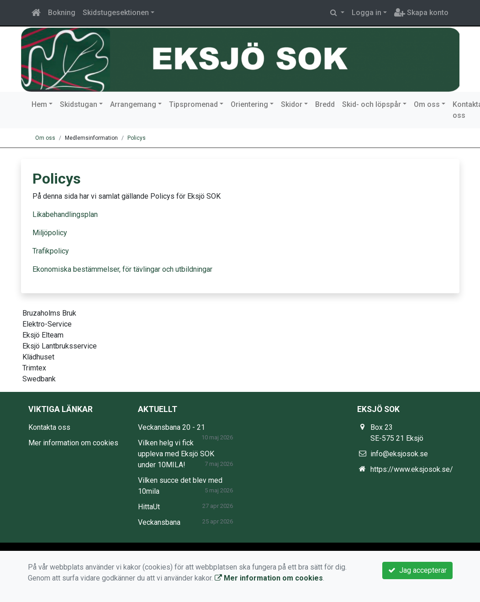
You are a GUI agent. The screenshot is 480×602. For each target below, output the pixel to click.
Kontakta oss (49, 427)
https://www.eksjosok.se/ (411, 469)
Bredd (325, 104)
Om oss (427, 104)
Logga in (366, 12)
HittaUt (149, 506)
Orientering (249, 104)
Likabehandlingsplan (65, 214)
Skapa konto (421, 12)
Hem (39, 104)
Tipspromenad (193, 104)
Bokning (61, 12)
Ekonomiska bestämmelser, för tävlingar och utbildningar (122, 269)
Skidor (291, 104)
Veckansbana (159, 522)
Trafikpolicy (50, 251)
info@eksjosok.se (399, 453)
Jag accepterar (417, 570)
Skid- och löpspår (371, 104)
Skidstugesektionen (116, 12)
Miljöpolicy (49, 232)
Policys (136, 138)
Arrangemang (133, 104)
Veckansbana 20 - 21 (171, 427)
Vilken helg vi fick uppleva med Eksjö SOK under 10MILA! (176, 453)
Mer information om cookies (73, 442)
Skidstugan (78, 104)
